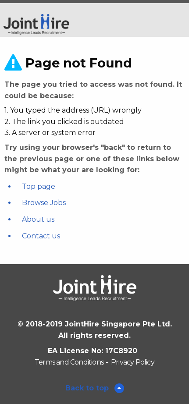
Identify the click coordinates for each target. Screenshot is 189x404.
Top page (38, 186)
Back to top (88, 388)
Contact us (41, 236)
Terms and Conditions (69, 362)
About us (38, 219)
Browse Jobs (44, 202)
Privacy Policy (132, 362)
